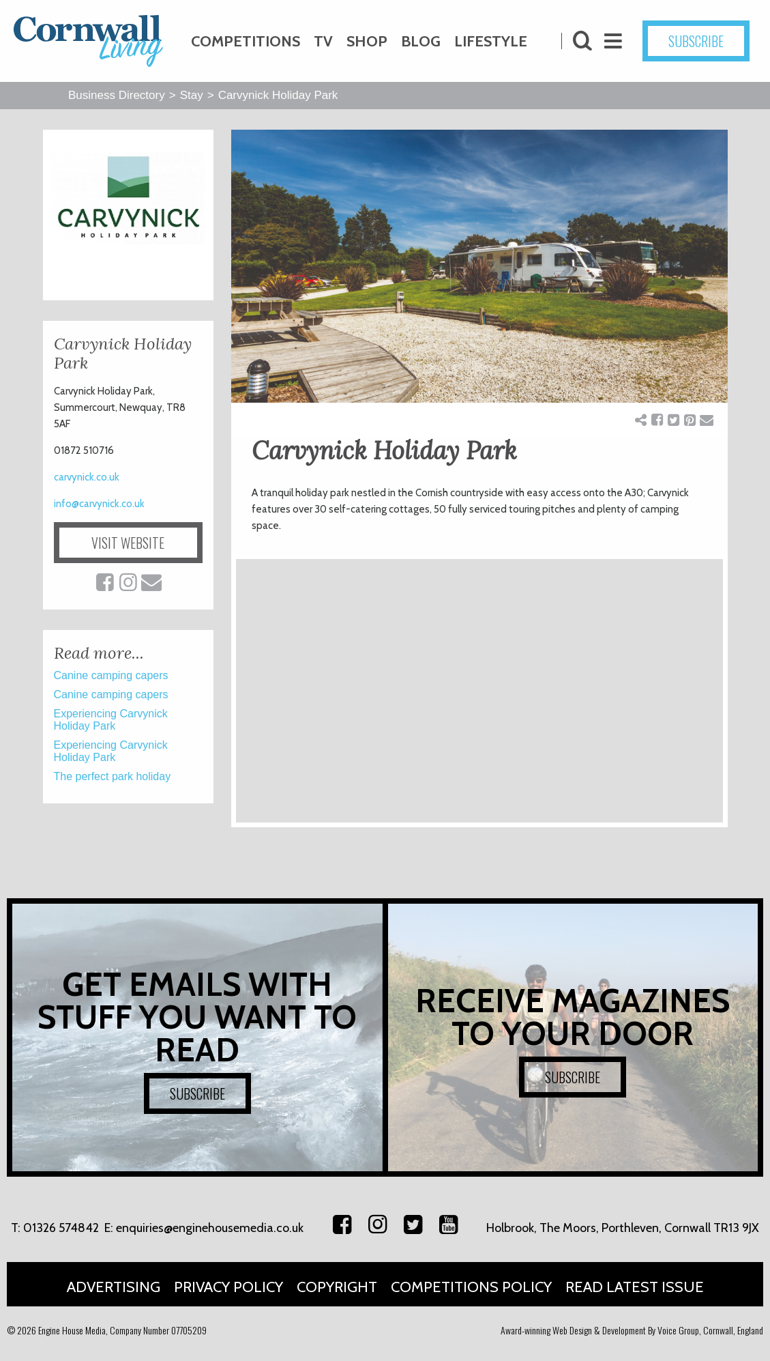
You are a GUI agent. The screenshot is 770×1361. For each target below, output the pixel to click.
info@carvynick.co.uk (99, 504)
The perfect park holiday (112, 776)
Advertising (113, 1287)
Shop (366, 41)
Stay (191, 95)
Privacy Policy (228, 1287)
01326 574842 (61, 1227)
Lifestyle (490, 41)
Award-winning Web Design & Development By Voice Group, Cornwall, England (632, 1330)
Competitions (245, 41)
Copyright (337, 1287)
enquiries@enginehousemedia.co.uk (209, 1227)
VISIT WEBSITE (127, 542)
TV (323, 41)
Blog (421, 41)
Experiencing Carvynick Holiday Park (111, 720)
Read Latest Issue (634, 1287)
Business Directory (116, 95)
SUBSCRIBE (696, 41)
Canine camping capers (111, 675)
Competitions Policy (471, 1287)
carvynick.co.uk (86, 477)
